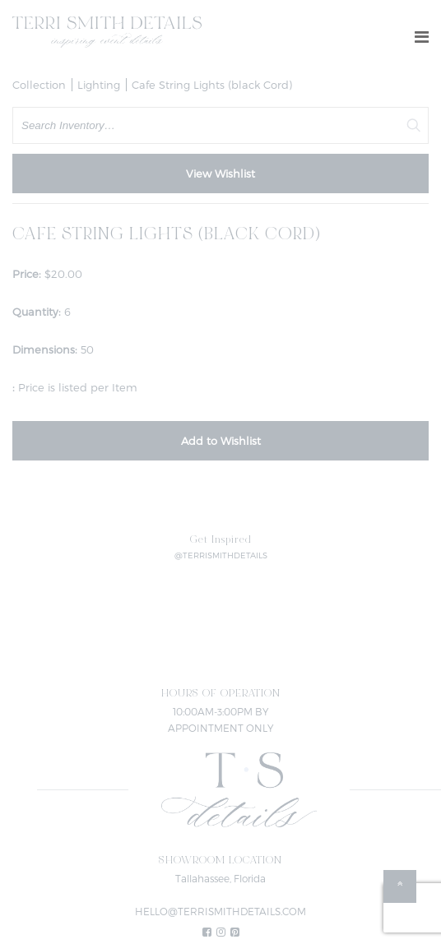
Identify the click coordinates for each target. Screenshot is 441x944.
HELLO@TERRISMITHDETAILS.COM (220, 911)
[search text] (220, 125)
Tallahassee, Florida (220, 878)
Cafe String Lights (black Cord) (212, 84)
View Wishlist (220, 173)
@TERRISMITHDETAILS (220, 555)
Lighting (98, 84)
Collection (39, 84)
